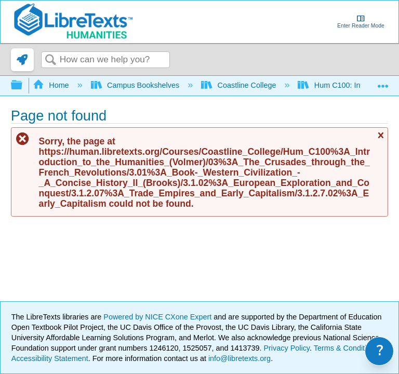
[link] (22, 59)
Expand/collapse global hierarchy (23, 85)
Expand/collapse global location (383, 82)
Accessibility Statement (49, 358)
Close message (380, 139)
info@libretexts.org (238, 358)
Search (50, 60)
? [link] (380, 350)
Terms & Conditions (346, 348)
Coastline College (239, 85)
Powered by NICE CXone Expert (158, 317)
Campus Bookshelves (136, 85)
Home (52, 85)
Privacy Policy (286, 348)
